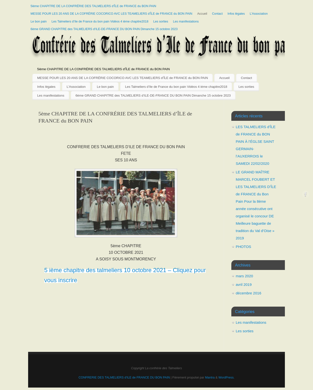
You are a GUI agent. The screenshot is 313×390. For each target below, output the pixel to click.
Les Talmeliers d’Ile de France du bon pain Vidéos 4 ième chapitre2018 (100, 21)
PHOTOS (243, 247)
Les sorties (160, 21)
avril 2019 (244, 284)
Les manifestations (186, 21)
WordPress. (226, 377)
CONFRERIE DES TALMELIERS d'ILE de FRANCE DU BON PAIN (124, 377)
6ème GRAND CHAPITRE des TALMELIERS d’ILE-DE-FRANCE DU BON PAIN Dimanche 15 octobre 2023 (104, 29)
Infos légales (236, 13)
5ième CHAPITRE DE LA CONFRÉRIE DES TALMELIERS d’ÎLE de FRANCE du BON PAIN (93, 6)
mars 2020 (244, 276)
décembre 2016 (248, 293)
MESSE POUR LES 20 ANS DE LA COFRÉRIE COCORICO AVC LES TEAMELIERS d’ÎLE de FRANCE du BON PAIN (111, 13)
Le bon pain (39, 21)
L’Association (259, 13)
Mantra (210, 377)
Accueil (202, 13)
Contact (217, 13)
